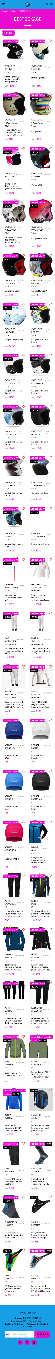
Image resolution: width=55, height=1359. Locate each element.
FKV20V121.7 (46, 1063)
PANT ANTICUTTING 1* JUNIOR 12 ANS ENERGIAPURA (11, 639)
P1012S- (48, 121)
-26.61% (34, 880)
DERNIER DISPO (11, 41)
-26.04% (8, 359)
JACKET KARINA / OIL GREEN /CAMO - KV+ (10, 1063)
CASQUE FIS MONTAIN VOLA (36, 175)
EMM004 (47, 586)
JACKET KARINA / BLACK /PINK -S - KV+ (36, 956)
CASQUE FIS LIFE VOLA (36, 432)
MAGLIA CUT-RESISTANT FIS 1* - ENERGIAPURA (37, 693)
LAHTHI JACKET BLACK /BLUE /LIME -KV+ (36, 902)
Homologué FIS (38, 78)
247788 (21, 121)
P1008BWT (20, 175)
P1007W (47, 228)
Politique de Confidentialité (37, 1324)
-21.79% (34, 308)
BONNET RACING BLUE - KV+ (10, 798)
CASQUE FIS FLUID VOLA (10, 535)
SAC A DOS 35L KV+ (36, 1116)
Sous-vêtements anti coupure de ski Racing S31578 (14, 651)
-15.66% (7, 45)
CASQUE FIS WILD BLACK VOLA (10, 282)
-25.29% (34, 410)
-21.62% (7, 461)
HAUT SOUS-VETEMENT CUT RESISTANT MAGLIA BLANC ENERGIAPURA (37, 586)
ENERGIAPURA (37, 591)
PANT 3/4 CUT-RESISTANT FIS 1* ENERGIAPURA (11, 693)
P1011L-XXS (47, 433)
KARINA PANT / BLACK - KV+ (37, 1009)
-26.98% (8, 410)
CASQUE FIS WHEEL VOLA (10, 228)
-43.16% (7, 670)
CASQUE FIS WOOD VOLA (37, 228)
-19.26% (7, 933)
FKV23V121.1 (20, 1009)
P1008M (21, 331)
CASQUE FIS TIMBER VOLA (11, 121)
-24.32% (7, 308)
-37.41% (34, 617)
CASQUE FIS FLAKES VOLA (10, 432)
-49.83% (35, 563)
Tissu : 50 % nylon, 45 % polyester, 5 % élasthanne (13, 1181)
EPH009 (21, 693)
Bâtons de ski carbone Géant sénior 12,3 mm (14, 597)
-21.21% (7, 259)
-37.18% (7, 617)
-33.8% (34, 670)
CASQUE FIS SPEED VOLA (37, 121)
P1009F (21, 535)
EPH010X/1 (47, 639)
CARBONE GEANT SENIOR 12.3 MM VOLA (11, 586)
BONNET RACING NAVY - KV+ (10, 747)
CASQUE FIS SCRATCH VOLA (38, 484)
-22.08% (8, 152)
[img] (41, 50)
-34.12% (34, 1090)
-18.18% (34, 45)
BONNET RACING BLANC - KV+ (36, 747)
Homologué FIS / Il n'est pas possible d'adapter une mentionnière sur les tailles (14, 82)
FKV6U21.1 (48, 1170)
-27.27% (7, 206)
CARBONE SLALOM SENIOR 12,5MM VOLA (38, 535)
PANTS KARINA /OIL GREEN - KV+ (36, 1063)
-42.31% (7, 1251)
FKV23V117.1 (20, 902)
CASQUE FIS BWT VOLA (10, 174)
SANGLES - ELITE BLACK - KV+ (36, 1277)
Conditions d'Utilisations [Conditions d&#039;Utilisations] (14, 1324)
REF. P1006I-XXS (47, 67)
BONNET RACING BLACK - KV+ (37, 798)
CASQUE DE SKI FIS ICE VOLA (36, 67)
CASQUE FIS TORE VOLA (10, 484)
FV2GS (22, 586)
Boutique (13, 11)
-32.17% (7, 987)
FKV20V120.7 (20, 1063)
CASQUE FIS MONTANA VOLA (10, 331)
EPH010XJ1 (20, 639)
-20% (48, 1144)
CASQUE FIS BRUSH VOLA (37, 381)
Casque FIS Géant (39, 238)
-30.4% (7, 1040)
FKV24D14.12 (46, 1116)
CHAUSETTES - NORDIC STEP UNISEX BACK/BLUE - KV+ (11, 1224)
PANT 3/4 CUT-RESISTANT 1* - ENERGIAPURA (37, 639)
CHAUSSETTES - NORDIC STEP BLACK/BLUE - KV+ (38, 1170)
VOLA (7, 72)
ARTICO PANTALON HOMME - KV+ (9, 1170)
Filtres (8, 33)
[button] (3, 4)
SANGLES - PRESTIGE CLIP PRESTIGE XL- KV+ (36, 1223)
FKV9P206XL (46, 1223)
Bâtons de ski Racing (40, 544)
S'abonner (42, 1334)
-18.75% (7, 1201)
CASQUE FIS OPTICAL (10, 67)
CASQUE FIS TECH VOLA (10, 381)
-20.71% (7, 99)
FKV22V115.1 (20, 1170)
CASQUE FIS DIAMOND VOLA (36, 282)
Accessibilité (27, 1326)
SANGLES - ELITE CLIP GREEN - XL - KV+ (9, 1277)
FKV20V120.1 (46, 956)
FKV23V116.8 (46, 849)
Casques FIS (36, 131)
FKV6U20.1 (20, 1224)
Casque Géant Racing (14, 340)
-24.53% (34, 152)
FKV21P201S (46, 1277)
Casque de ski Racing (40, 493)
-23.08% (35, 99)
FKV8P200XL (19, 1277)
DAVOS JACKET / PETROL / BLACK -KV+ (36, 849)
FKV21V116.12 (46, 902)
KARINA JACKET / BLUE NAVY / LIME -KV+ (10, 956)
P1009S (47, 484)
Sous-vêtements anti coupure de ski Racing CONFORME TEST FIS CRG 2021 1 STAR (14, 705)
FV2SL (48, 535)
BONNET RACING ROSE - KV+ (11, 849)
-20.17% (34, 987)
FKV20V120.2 (20, 1116)
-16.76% (7, 563)
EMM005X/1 (48, 693)
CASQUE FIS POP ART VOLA (36, 331)
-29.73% (7, 1147)
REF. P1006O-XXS (19, 67)
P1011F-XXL (21, 433)
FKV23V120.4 (20, 956)
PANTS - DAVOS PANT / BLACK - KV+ (10, 902)
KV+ (6, 751)
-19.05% (34, 512)
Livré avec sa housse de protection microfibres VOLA (13, 239)
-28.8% (34, 933)
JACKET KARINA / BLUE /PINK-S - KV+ (10, 1117)
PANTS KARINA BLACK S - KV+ (9, 1009)
